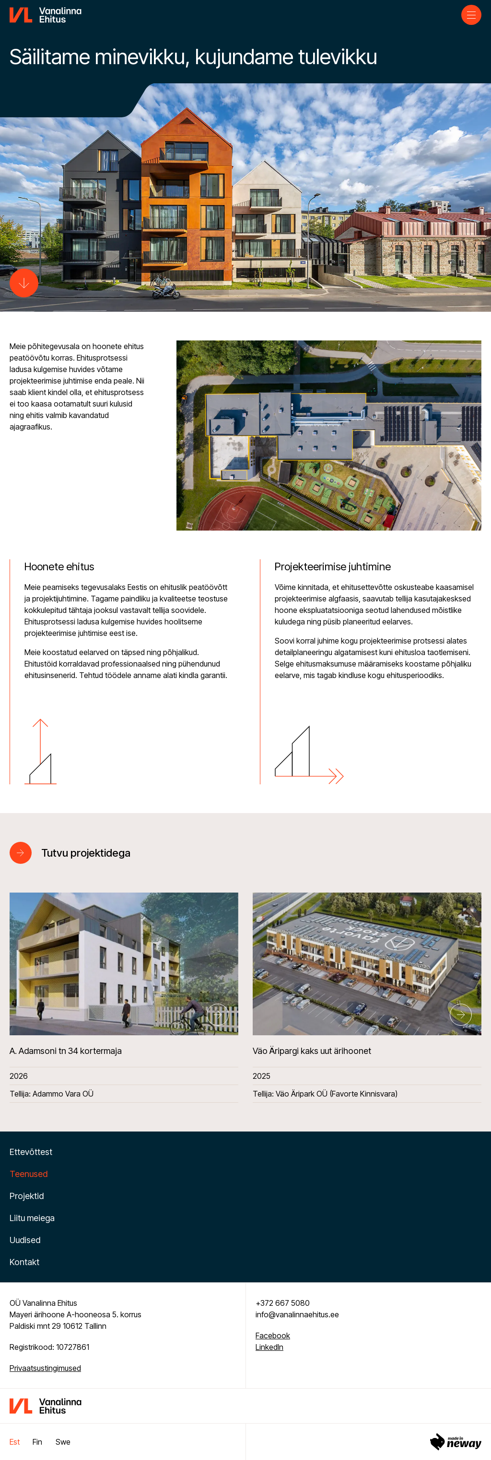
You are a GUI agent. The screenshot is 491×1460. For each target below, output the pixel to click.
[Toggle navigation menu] (471, 15)
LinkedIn (269, 1347)
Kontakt (24, 1262)
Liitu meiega (32, 1218)
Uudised (25, 1240)
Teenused (28, 1174)
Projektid (27, 1196)
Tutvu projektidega (85, 853)
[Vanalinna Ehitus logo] (46, 14)
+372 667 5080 (283, 1303)
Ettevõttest (31, 1152)
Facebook (273, 1335)
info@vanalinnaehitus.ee (297, 1314)
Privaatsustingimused (45, 1368)
